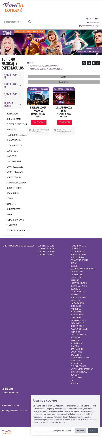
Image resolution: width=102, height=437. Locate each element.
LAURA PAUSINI (77, 303)
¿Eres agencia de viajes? (89, 26)
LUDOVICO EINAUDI (79, 283)
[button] (96, 19)
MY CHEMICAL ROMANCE (82, 369)
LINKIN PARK (76, 352)
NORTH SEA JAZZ (14, 172)
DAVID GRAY (76, 361)
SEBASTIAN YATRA (79, 286)
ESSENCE (11, 129)
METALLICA (76, 300)
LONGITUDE (12, 151)
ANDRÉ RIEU (76, 309)
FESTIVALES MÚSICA (8, 104)
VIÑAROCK (12, 225)
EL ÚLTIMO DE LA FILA (80, 358)
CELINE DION (76, 275)
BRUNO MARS (77, 312)
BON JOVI (75, 375)
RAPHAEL (75, 295)
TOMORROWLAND (14, 220)
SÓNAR (10, 198)
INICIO (31, 63)
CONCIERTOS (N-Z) (11, 95)
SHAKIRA (75, 346)
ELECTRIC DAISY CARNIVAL (14, 124)
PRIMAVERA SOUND (14, 182)
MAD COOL (12, 156)
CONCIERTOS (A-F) (11, 76)
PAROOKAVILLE (14, 177)
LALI (72, 381)
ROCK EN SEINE (14, 188)
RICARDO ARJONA (79, 372)
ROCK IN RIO (13, 193)
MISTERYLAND (14, 161)
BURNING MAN (14, 119)
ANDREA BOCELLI (78, 254)
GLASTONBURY (14, 140)
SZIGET (10, 214)
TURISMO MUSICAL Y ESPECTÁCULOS (44, 66)
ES (88, 19)
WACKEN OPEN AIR (14, 230)
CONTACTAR (39, 122)
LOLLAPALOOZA (14, 145)
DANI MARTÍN (77, 349)
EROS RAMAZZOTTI (79, 292)
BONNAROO (12, 114)
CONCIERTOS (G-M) (11, 85)
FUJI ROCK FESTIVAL (14, 135)
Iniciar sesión (93, 22)
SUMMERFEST (13, 209)
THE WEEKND (76, 277)
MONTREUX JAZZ (14, 167)
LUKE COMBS (76, 378)
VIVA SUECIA (76, 363)
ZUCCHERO (75, 289)
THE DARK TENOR (78, 366)
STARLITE (11, 204)
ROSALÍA (74, 383)
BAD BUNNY (76, 355)
